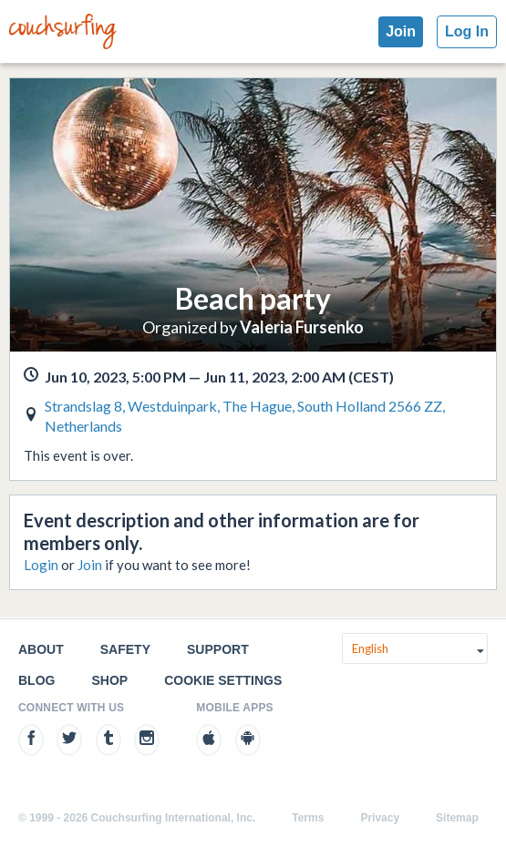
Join (401, 31)
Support (218, 649)
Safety (125, 649)
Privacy (379, 817)
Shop (109, 680)
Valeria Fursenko (302, 327)
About (41, 649)
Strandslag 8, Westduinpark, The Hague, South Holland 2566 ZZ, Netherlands (245, 415)
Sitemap (457, 817)
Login (41, 564)
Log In (467, 31)
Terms (308, 817)
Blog (36, 680)
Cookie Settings (223, 680)
